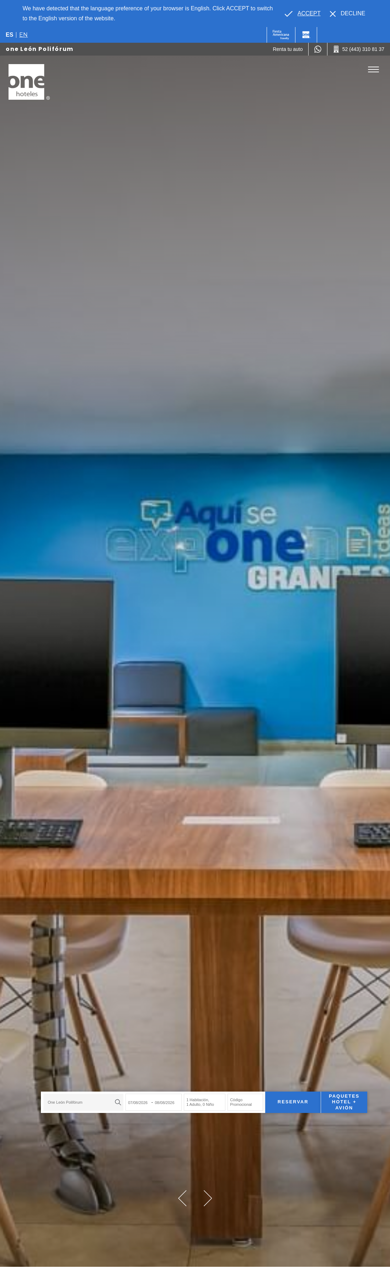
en (23, 34)
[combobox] (74, 1097)
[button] (182, 1198)
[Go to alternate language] (302, 14)
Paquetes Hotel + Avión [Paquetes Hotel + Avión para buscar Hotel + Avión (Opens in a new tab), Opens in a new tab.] (335, 1097)
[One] (306, 35)
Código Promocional (232, 1097)
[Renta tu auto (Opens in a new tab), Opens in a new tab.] (287, 49)
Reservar (283, 1097)
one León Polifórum (40, 49)
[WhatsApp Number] (318, 49)
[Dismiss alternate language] (348, 13)
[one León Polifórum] (29, 82)
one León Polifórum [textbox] (56, 1097)
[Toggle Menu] (373, 69)
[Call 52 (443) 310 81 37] (358, 49)
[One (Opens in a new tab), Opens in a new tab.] (281, 35)
